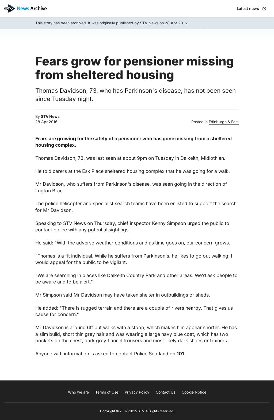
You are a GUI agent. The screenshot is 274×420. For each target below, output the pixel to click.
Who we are (78, 392)
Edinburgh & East (224, 121)
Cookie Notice (194, 392)
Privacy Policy (137, 392)
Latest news (252, 8)
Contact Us (165, 392)
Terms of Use (106, 392)
